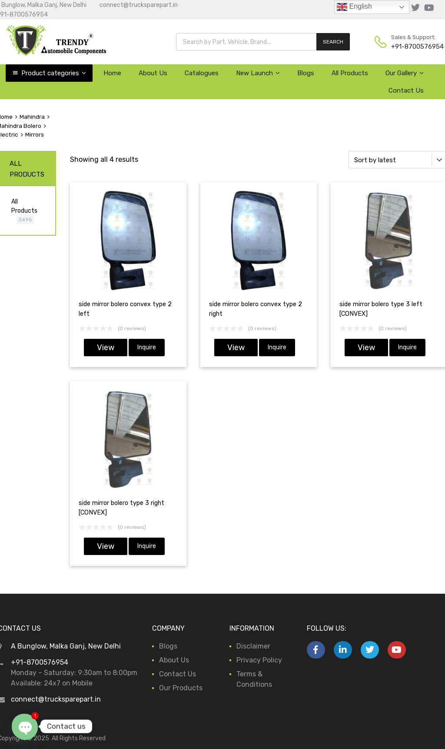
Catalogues (202, 73)
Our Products (181, 688)
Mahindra (32, 116)
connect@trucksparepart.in (139, 5)
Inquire (146, 347)
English (354, 7)
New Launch (258, 73)
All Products (350, 73)
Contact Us (406, 90)
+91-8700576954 (412, 46)
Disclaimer (253, 646)
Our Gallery (404, 73)
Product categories (53, 73)
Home (112, 73)
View (105, 347)
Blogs (305, 73)
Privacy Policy (259, 660)
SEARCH (333, 42)
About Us (153, 73)
